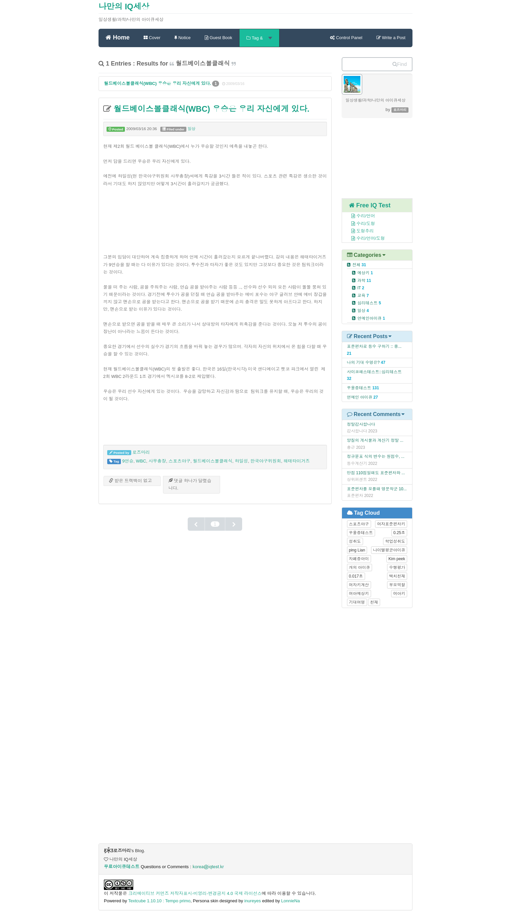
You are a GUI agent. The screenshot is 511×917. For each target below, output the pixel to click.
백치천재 (397, 576)
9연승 (128, 461)
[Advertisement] (215, 219)
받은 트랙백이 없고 (130, 480)
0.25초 (399, 532)
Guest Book (218, 37)
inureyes (252, 900)
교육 (363, 295)
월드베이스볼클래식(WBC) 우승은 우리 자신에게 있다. (158, 83)
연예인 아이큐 (359, 397)
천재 (374, 602)
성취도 (355, 541)
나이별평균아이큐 (389, 550)
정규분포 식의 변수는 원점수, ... (375, 456)
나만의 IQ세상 (124, 6)
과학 (364, 280)
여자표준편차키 (391, 524)
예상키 (365, 273)
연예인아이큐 (371, 318)
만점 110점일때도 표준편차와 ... (376, 473)
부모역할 (397, 585)
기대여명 (357, 602)
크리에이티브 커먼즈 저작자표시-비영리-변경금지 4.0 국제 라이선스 (195, 893)
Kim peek (396, 558)
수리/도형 (359, 223)
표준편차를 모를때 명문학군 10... (377, 489)
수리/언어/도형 (364, 238)
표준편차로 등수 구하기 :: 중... (374, 346)
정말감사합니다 (361, 424)
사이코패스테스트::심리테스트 (374, 372)
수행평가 (397, 567)
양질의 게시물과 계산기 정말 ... (375, 440)
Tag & (259, 37)
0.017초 (356, 576)
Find (399, 64)
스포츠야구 (180, 461)
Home (118, 37)
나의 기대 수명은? (363, 362)
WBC (141, 461)
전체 (359, 265)
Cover (152, 37)
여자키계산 (359, 585)
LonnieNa (290, 900)
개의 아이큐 (359, 567)
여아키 (399, 593)
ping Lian (357, 550)
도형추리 (359, 230)
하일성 (241, 461)
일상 (192, 128)
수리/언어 (359, 215)
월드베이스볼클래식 (212, 461)
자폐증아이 (359, 558)
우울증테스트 (359, 388)
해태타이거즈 (297, 461)
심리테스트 (369, 303)
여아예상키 (359, 593)
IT (360, 288)
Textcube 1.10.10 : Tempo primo (159, 900)
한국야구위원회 (265, 461)
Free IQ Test (370, 205)
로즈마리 (141, 452)
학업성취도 (395, 541)
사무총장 (157, 461)
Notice (182, 37)
